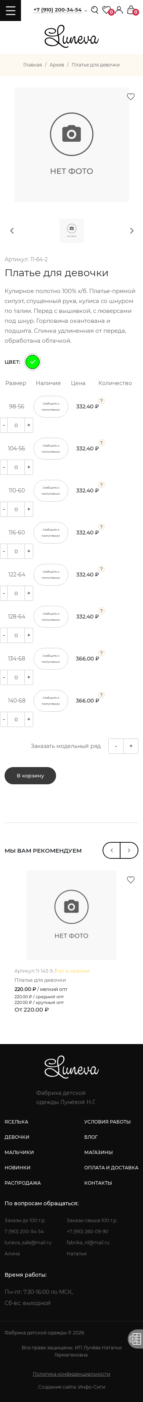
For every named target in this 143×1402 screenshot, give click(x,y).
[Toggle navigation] (10, 10)
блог (91, 1137)
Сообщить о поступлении (51, 406)
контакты (98, 1183)
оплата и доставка (111, 1167)
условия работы (107, 1122)
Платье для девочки (40, 980)
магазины (98, 1152)
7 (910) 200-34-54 (24, 1231)
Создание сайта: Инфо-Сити (71, 1387)
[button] (119, 9)
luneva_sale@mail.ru (28, 1242)
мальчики (19, 1152)
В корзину (30, 775)
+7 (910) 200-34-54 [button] (58, 9)
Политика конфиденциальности (71, 1374)
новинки (18, 1167)
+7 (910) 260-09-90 (87, 1231)
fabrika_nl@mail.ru (88, 1242)
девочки (17, 1137)
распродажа (23, 1183)
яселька (16, 1122)
